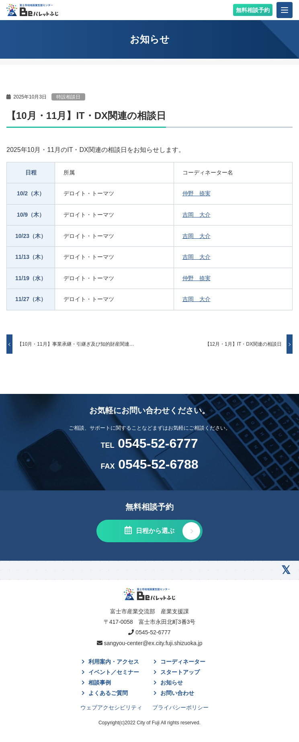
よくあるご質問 (108, 693)
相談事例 (99, 682)
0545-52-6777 (149, 443)
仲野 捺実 (196, 193)
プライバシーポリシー (180, 707)
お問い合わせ (177, 693)
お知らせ (171, 682)
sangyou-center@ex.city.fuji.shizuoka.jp (153, 643)
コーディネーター (182, 661)
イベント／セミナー (113, 672)
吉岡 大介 (196, 214)
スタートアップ (180, 672)
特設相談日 (68, 97)
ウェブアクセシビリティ (111, 707)
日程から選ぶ (154, 530)
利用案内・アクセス (113, 661)
